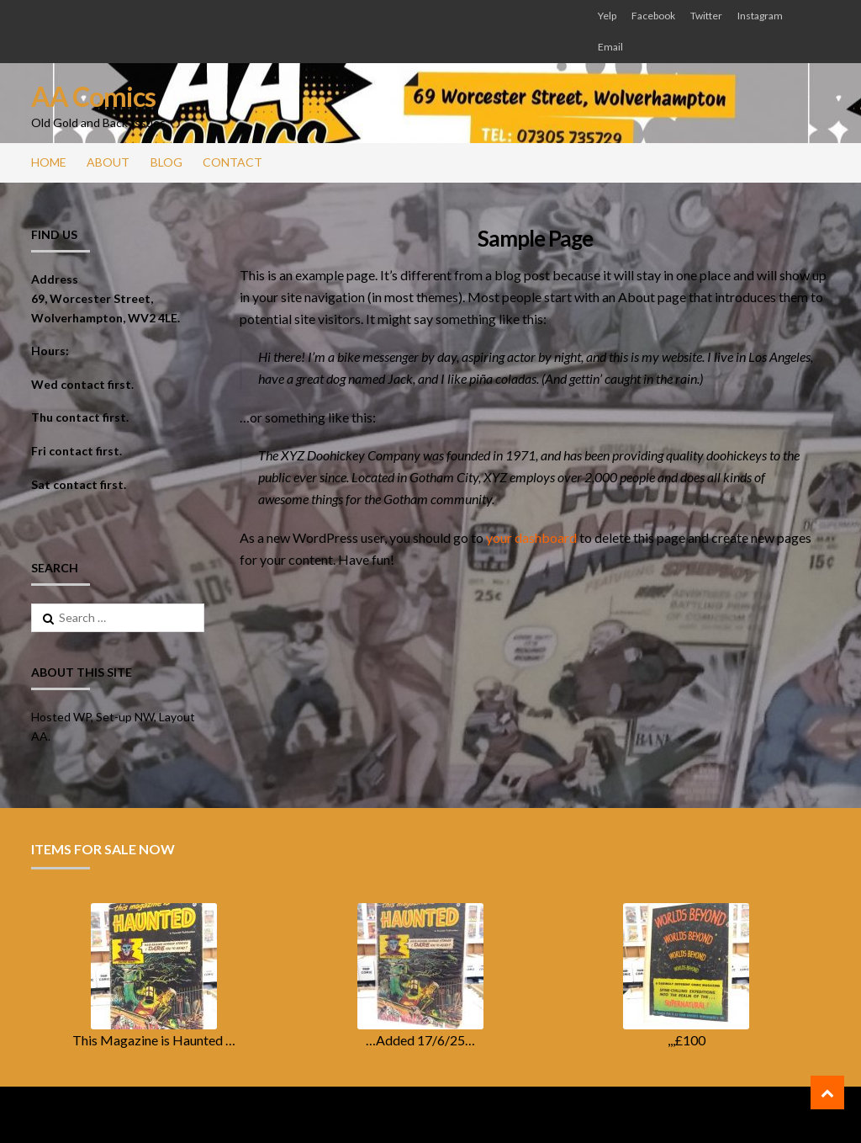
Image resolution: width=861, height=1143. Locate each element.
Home (48, 162)
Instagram (760, 15)
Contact (232, 162)
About (108, 162)
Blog (166, 162)
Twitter (706, 15)
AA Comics (93, 96)
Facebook (653, 15)
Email (610, 46)
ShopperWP (240, 1114)
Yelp (607, 15)
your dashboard (531, 537)
